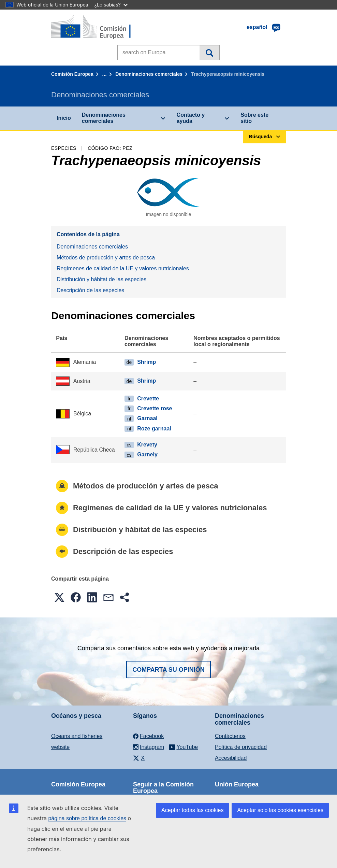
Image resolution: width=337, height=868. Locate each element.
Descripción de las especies (90, 290)
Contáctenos (230, 736)
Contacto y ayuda (191, 118)
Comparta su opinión (168, 669)
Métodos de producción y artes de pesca (106, 257)
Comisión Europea (72, 74)
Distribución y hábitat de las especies (101, 279)
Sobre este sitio (254, 118)
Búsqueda (209, 52)
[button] (59, 597)
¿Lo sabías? (111, 5)
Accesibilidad (231, 758)
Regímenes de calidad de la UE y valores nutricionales (123, 268)
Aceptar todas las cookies (192, 810)
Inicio (64, 118)
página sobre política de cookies (87, 818)
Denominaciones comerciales (148, 74)
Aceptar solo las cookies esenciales (280, 810)
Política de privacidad (241, 747)
